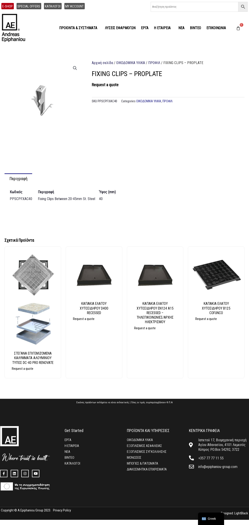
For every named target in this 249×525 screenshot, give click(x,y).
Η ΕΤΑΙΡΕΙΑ (163, 28)
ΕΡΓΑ (144, 28)
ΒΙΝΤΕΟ (195, 28)
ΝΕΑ (181, 28)
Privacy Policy (62, 515)
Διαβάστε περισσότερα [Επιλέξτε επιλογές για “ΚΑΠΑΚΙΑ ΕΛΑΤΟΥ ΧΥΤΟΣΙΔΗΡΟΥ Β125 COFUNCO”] (220, 321)
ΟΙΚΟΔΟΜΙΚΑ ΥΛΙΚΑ (130, 63)
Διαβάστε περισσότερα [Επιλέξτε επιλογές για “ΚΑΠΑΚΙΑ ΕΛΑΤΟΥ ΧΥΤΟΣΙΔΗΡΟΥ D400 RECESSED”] (98, 321)
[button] (75, 68)
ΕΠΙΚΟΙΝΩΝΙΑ (216, 28)
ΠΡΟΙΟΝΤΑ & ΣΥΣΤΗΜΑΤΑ (79, 28)
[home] (15, 28)
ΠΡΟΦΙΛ (154, 63)
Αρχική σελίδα (102, 63)
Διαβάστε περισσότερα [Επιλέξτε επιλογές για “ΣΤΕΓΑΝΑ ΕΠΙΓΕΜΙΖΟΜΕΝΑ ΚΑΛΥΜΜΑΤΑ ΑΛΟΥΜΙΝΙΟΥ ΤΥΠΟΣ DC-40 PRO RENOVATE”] (37, 376)
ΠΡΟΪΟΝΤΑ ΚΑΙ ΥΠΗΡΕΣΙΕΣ (148, 435)
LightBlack (241, 519)
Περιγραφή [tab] (18, 178)
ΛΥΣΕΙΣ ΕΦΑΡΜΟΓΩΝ (120, 28)
